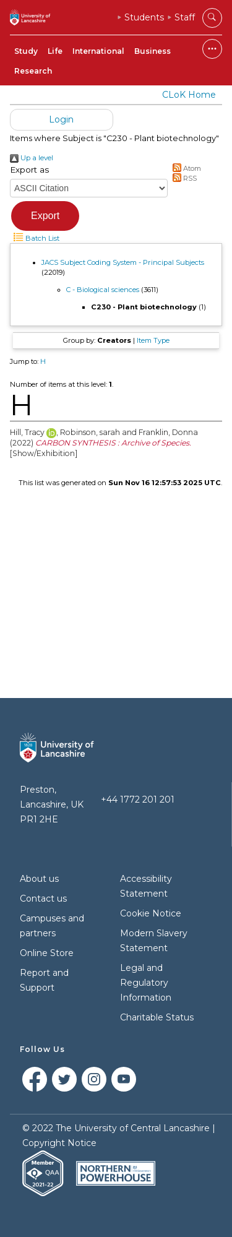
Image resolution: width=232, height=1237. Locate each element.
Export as (29, 170)
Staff (184, 17)
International (98, 51)
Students (144, 17)
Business (152, 51)
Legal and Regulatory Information (145, 982)
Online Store (47, 953)
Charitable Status (157, 1017)
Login (61, 119)
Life (55, 51)
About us (39, 878)
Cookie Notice (150, 913)
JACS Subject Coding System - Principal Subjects (122, 262)
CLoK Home (189, 94)
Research (33, 70)
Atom (186, 168)
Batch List (34, 238)
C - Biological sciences (102, 289)
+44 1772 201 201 (137, 799)
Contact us (43, 898)
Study (26, 51)
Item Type (153, 340)
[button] (45, 216)
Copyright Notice (59, 1143)
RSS (183, 178)
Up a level (31, 157)
